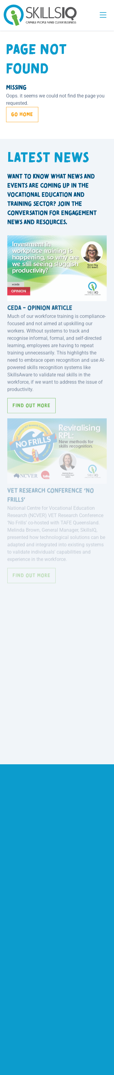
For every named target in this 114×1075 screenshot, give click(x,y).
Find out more (31, 403)
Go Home (22, 114)
